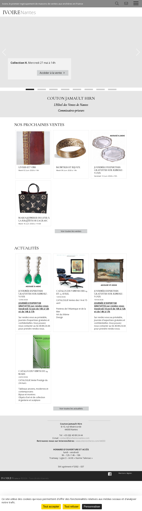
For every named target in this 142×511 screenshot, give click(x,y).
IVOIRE (19, 12)
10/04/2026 (98, 299)
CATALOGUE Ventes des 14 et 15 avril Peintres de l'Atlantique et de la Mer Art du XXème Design (71, 309)
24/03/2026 (22, 377)
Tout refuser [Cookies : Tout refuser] (71, 506)
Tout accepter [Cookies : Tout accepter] (51, 506)
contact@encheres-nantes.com (74, 468)
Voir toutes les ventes (71, 231)
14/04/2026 (60, 297)
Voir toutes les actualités (71, 408)
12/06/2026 (22, 299)
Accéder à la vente (53, 73)
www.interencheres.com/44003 (90, 471)
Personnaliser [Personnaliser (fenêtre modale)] (92, 506)
